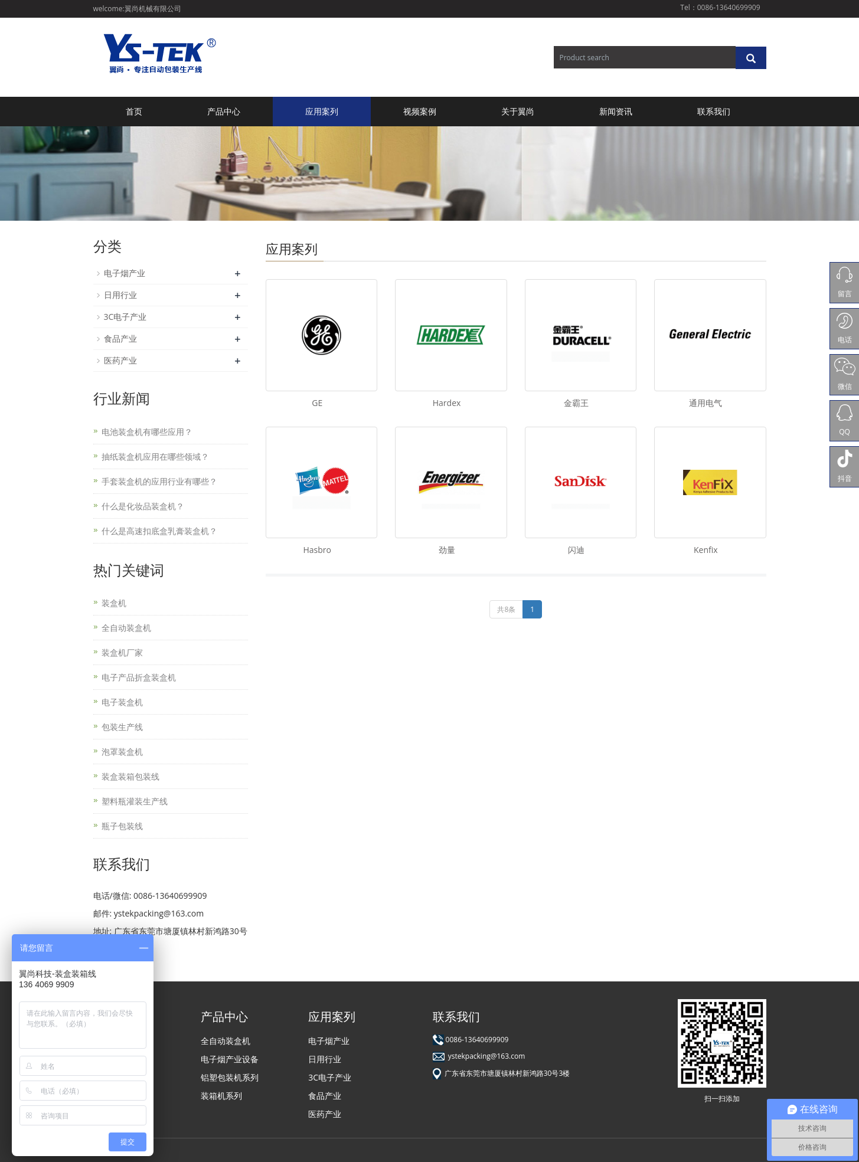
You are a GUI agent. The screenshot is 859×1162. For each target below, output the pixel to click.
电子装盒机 (122, 702)
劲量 (447, 549)
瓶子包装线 (122, 826)
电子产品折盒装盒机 (139, 677)
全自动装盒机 (126, 627)
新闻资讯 (615, 111)
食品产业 (120, 338)
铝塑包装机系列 (230, 1077)
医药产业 (120, 360)
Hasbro (317, 549)
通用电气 (705, 402)
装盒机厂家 (122, 652)
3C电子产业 (125, 316)
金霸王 (576, 402)
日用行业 (120, 294)
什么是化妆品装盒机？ (143, 506)
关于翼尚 (517, 111)
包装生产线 (122, 726)
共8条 (506, 609)
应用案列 (321, 111)
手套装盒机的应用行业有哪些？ (159, 481)
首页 (134, 111)
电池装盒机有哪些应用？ (147, 431)
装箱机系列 (221, 1095)
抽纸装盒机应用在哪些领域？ (155, 456)
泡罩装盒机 (122, 751)
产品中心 (223, 111)
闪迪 (576, 549)
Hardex (447, 402)
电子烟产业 (124, 273)
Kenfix (706, 549)
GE (317, 402)
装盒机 (114, 602)
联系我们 (713, 111)
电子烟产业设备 (230, 1059)
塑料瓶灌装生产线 (135, 801)
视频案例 (419, 111)
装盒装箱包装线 (130, 776)
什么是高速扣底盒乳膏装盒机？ (159, 530)
